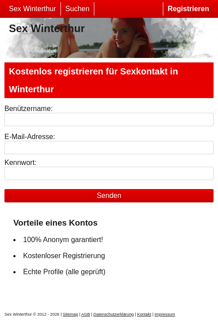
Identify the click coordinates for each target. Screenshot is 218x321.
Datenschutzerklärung (113, 314)
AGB (85, 314)
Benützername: (28, 108)
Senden (109, 195)
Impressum (164, 314)
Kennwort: (20, 162)
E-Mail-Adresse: (29, 136)
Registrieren (188, 8)
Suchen (77, 8)
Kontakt (144, 314)
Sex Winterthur (32, 8)
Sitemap (70, 314)
